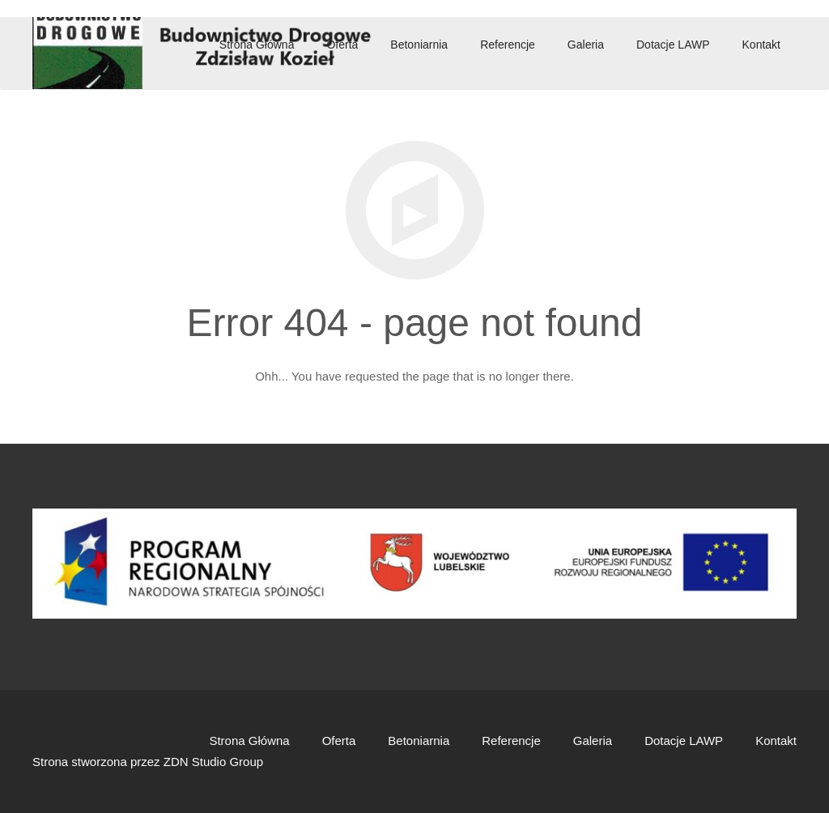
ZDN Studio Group (213, 761)
